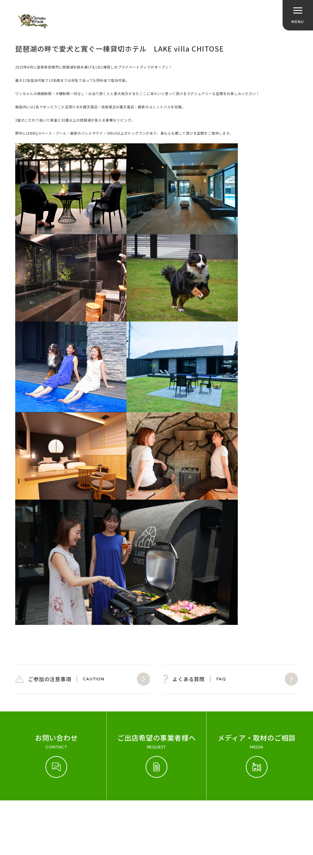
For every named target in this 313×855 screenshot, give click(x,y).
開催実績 (50, 814)
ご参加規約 (25, 814)
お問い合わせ (77, 814)
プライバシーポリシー (162, 814)
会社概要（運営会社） (115, 814)
